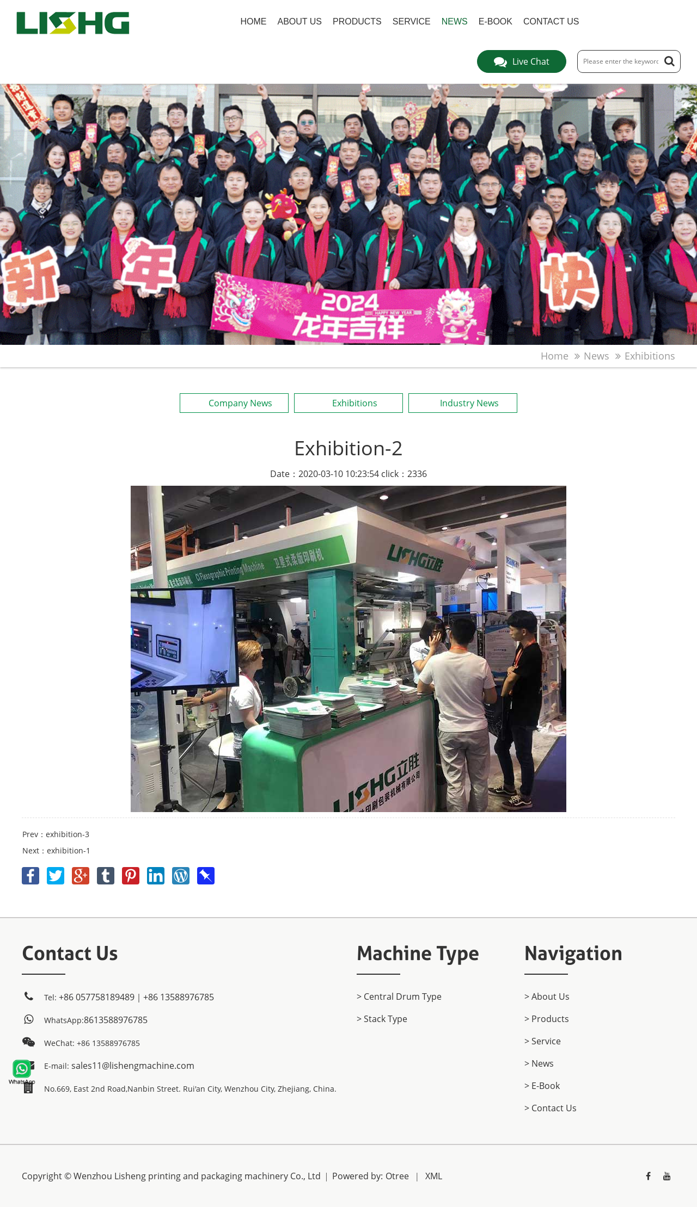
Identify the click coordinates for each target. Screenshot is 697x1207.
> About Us (547, 996)
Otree (397, 1176)
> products (546, 1019)
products (357, 21)
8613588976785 (116, 1020)
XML (433, 1176)
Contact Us (551, 21)
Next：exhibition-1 (56, 850)
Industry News (462, 403)
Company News (234, 403)
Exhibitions (650, 355)
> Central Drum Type (399, 996)
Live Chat (521, 61)
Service (412, 21)
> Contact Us (550, 1108)
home (254, 21)
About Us (300, 21)
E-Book (495, 21)
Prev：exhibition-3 (55, 834)
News (455, 21)
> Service (542, 1041)
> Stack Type (382, 1019)
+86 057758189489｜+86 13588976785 (136, 997)
